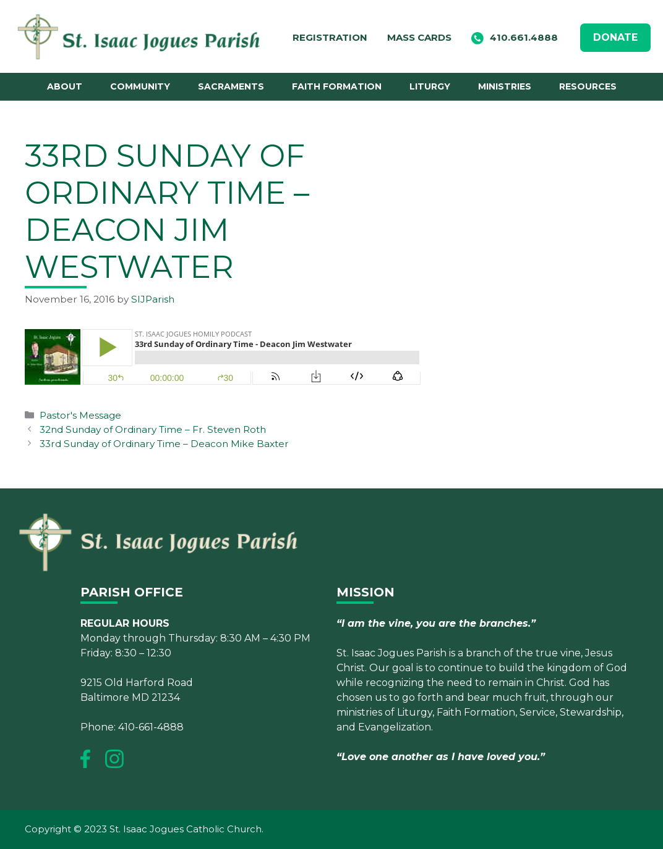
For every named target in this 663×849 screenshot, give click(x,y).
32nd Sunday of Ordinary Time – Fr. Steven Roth (153, 429)
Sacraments (231, 86)
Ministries (504, 86)
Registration (330, 37)
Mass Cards (419, 37)
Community (140, 86)
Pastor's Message (80, 415)
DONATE (615, 37)
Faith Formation (337, 86)
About (64, 86)
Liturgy (429, 86)
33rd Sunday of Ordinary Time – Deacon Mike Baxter (164, 444)
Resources (588, 86)
